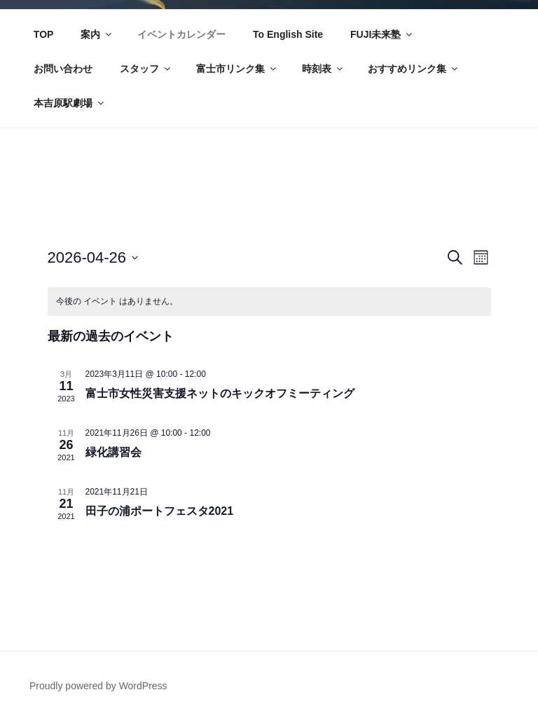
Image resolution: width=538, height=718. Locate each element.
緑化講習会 (113, 452)
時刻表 (323, 68)
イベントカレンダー (181, 34)
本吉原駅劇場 (70, 103)
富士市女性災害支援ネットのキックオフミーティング (219, 393)
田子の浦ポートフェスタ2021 (159, 511)
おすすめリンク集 (414, 68)
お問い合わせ (63, 68)
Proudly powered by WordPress (98, 685)
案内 (97, 34)
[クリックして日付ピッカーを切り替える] (93, 257)
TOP (44, 34)
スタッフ (146, 68)
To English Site (288, 34)
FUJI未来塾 (382, 34)
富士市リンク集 (237, 68)
